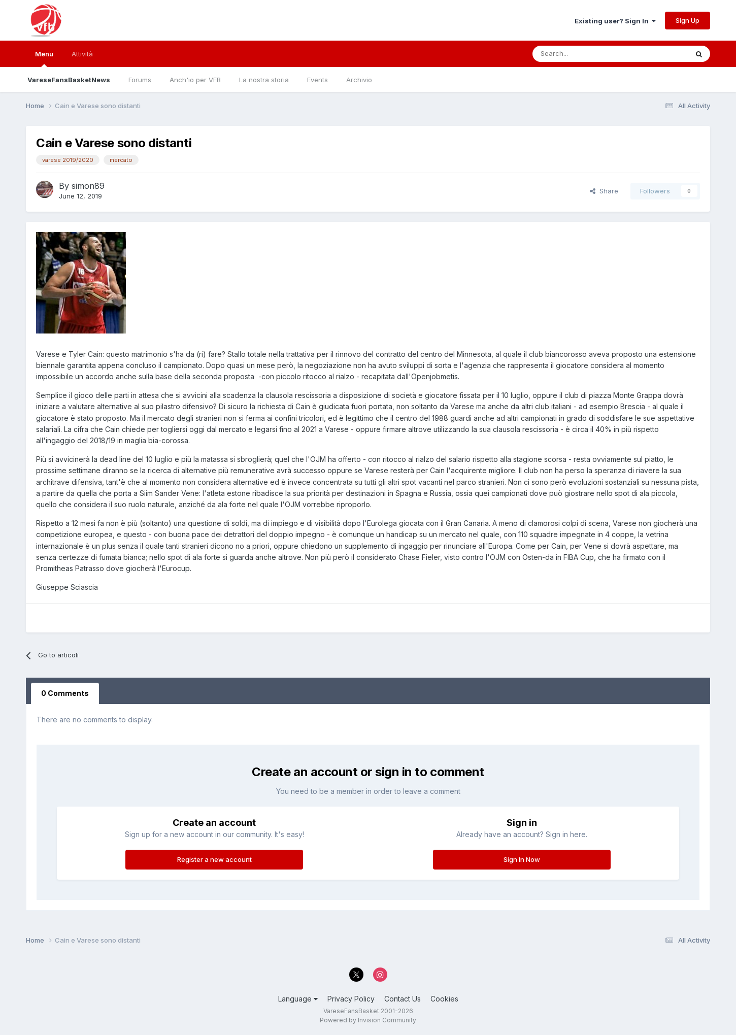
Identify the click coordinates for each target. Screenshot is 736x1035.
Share (604, 191)
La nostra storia (264, 80)
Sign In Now (522, 859)
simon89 (88, 186)
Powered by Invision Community (368, 1020)
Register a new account (214, 859)
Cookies (444, 998)
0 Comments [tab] (65, 693)
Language (298, 998)
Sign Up (687, 20)
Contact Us (402, 998)
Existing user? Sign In (615, 21)
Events (317, 80)
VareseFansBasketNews (68, 80)
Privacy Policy (351, 998)
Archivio (359, 80)
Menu (44, 58)
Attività (82, 54)
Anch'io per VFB (195, 80)
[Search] (581, 54)
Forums (139, 80)
